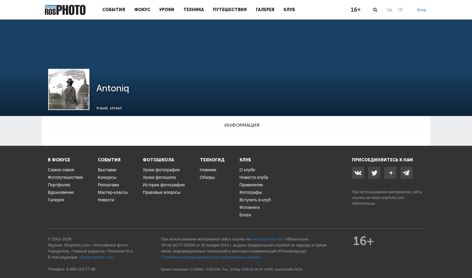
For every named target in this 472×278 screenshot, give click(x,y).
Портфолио (59, 184)
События (113, 9)
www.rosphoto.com (388, 197)
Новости (106, 199)
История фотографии (164, 184)
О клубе (247, 169)
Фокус (142, 9)
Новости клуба (254, 177)
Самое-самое (61, 169)
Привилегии (251, 184)
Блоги (245, 214)
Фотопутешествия (65, 177)
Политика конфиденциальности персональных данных (211, 257)
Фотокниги (250, 207)
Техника (193, 9)
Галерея (265, 9)
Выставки (107, 169)
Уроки (166, 9)
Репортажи (108, 184)
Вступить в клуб (255, 199)
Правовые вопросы (161, 192)
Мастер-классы (113, 192)
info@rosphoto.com (96, 257)
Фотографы (251, 192)
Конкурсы (107, 177)
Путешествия (230, 9)
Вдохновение (61, 192)
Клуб (289, 9)
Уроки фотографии (161, 169)
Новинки (208, 169)
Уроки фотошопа (159, 177)
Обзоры (207, 177)
